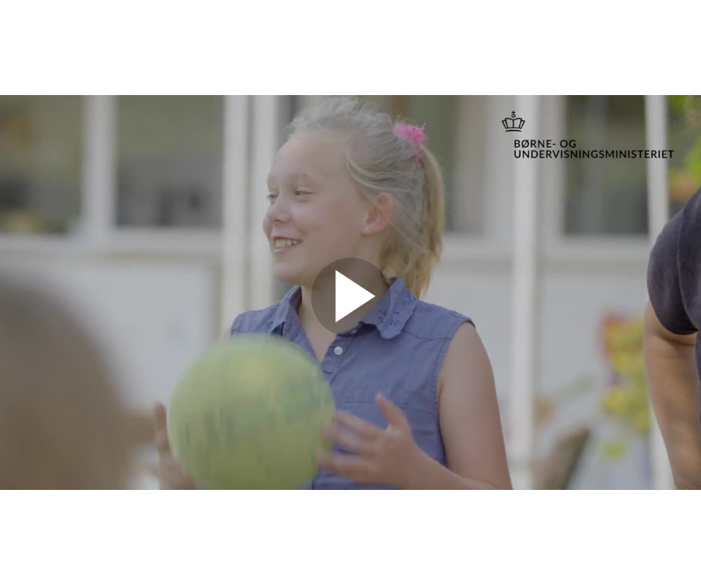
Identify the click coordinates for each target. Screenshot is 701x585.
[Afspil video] (351, 333)
